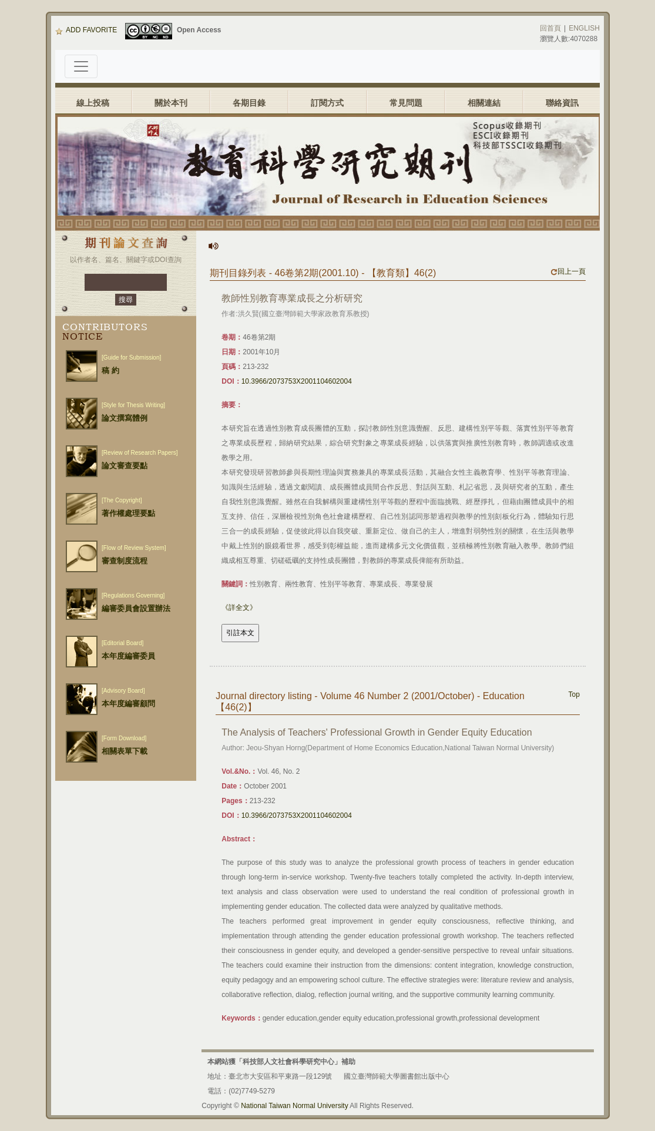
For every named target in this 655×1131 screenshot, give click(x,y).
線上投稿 (92, 103)
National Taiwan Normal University (294, 1106)
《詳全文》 (239, 607)
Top (574, 694)
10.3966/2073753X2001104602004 (296, 381)
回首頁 (550, 28)
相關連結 (484, 103)
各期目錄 (249, 103)
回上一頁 (568, 271)
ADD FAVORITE (86, 30)
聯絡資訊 (562, 103)
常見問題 (405, 103)
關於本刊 (170, 103)
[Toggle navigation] (81, 66)
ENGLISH (584, 28)
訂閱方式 (327, 103)
